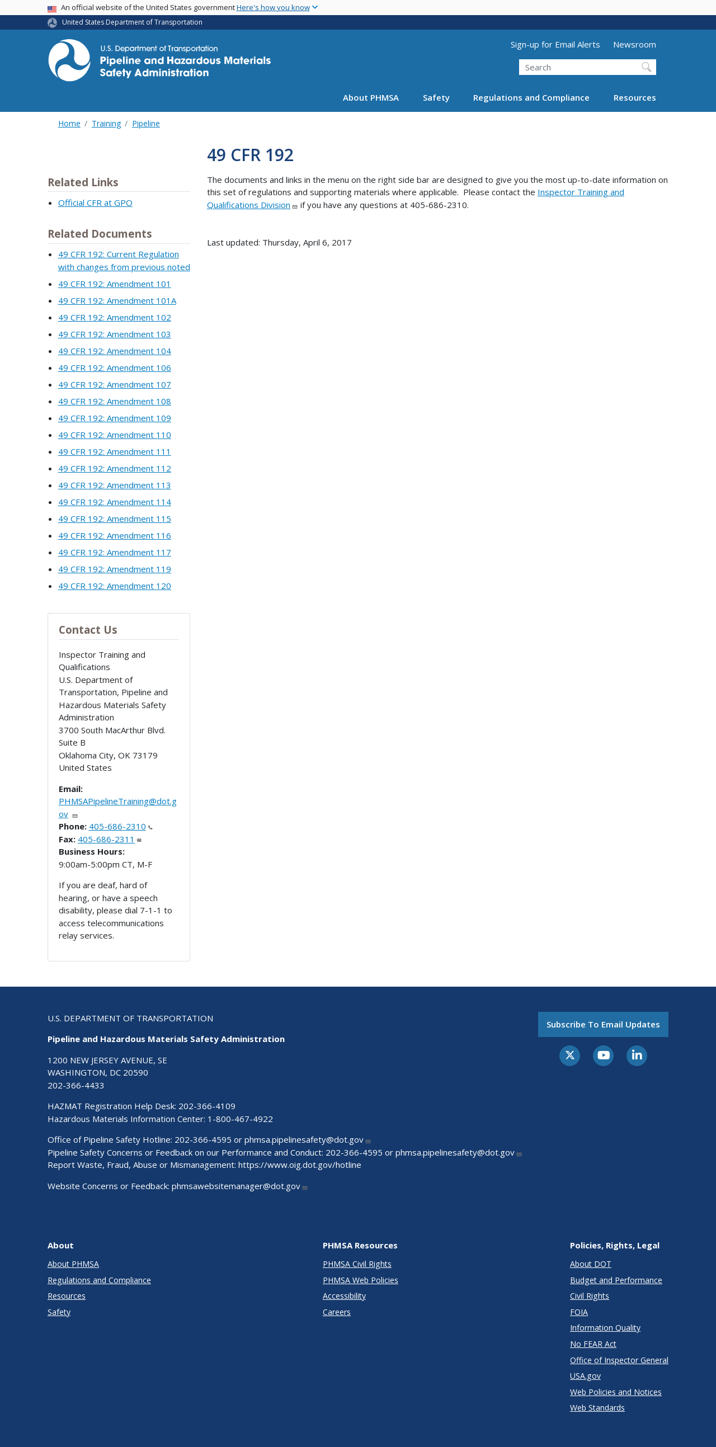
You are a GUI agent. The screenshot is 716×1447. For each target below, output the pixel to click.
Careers (337, 1312)
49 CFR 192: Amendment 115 (114, 518)
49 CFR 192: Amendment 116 (114, 535)
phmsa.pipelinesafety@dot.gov (307, 1139)
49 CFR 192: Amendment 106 (114, 367)
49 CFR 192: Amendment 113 (114, 485)
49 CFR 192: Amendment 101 (114, 283)
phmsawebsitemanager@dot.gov (240, 1185)
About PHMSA (371, 97)
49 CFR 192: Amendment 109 (114, 417)
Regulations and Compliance (531, 97)
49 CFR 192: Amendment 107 (114, 384)
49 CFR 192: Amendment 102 (114, 317)
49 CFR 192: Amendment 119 (114, 568)
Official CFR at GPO (95, 202)
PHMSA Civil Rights (357, 1264)
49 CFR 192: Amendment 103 (114, 334)
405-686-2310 (121, 826)
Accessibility (344, 1295)
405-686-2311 (110, 839)
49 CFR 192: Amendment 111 (114, 451)
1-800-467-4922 (240, 1118)
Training (106, 123)
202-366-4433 (76, 1085)
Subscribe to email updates (603, 1024)
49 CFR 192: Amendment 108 (114, 401)
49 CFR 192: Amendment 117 (114, 552)
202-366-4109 (206, 1105)
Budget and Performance (616, 1280)
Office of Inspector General (619, 1360)
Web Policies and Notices (616, 1392)
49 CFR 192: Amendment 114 (114, 501)
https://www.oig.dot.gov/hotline (299, 1164)
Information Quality (605, 1327)
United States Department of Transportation (132, 22)
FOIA (579, 1312)
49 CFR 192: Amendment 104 (114, 350)
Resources (635, 97)
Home (69, 123)
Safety (436, 97)
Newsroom (634, 44)
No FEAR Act (593, 1343)
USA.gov (585, 1375)
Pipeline (146, 123)
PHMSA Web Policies (360, 1280)
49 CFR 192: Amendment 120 (114, 585)
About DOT (590, 1264)
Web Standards (597, 1407)
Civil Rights (589, 1295)
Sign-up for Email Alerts (555, 44)
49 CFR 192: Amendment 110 (114, 434)
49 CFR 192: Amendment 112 (114, 468)
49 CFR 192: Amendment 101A (117, 300)
